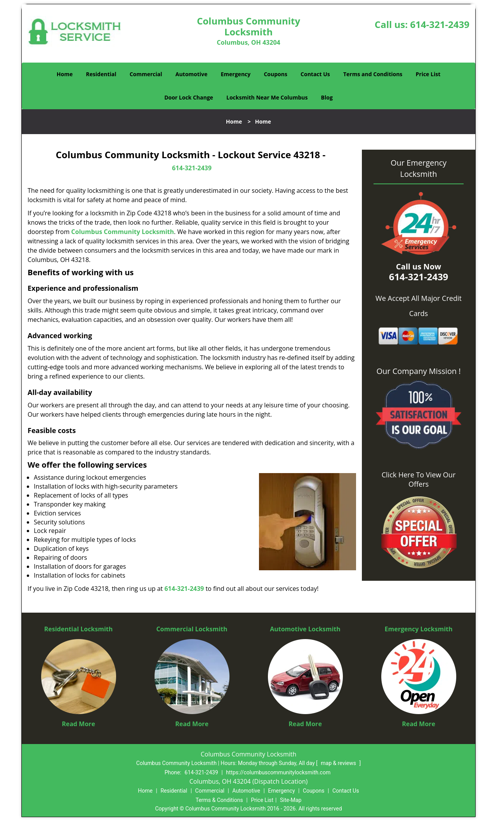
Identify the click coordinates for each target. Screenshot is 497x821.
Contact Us (315, 74)
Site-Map (290, 800)
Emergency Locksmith (419, 629)
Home (65, 74)
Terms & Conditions (219, 800)
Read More (78, 724)
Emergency (235, 74)
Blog (327, 97)
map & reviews (339, 763)
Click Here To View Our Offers (419, 479)
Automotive (192, 74)
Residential (101, 74)
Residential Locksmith (78, 629)
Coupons (275, 74)
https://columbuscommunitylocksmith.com (278, 772)
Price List (427, 74)
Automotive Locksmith (305, 629)
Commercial (146, 74)
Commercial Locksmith (191, 629)
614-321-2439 (439, 24)
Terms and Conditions (372, 74)
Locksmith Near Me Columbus (267, 97)
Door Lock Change (188, 97)
